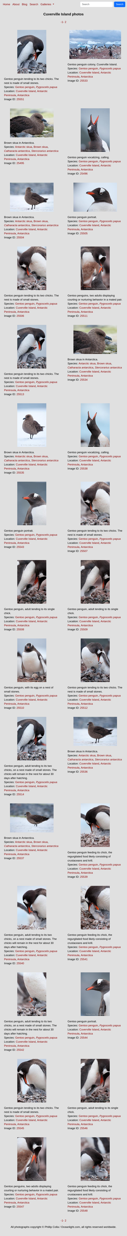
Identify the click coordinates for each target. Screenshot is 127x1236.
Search (34, 4)
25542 (20, 1049)
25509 (84, 629)
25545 (20, 1128)
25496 (84, 173)
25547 (20, 1206)
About (16, 4)
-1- (62, 22)
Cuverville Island (26, 91)
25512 (84, 707)
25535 (20, 472)
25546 (84, 1128)
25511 (84, 315)
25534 (84, 379)
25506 (20, 315)
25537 (20, 858)
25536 (84, 771)
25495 (20, 163)
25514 (20, 794)
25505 (84, 233)
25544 (84, 1037)
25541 (84, 959)
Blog (24, 4)
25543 (20, 546)
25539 (84, 876)
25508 (20, 629)
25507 (84, 551)
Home (6, 4)
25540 (20, 963)
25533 (84, 80)
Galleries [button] (46, 4)
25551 (20, 99)
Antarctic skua (23, 146)
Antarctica (23, 95)
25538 (84, 468)
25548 (84, 1210)
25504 (20, 237)
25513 (20, 394)
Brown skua (41, 146)
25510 (20, 707)
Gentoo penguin (25, 87)
